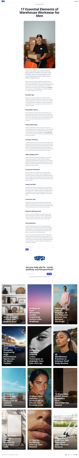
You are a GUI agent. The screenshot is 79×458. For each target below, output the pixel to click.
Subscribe (76, 1)
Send (27, 249)
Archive (16, 454)
